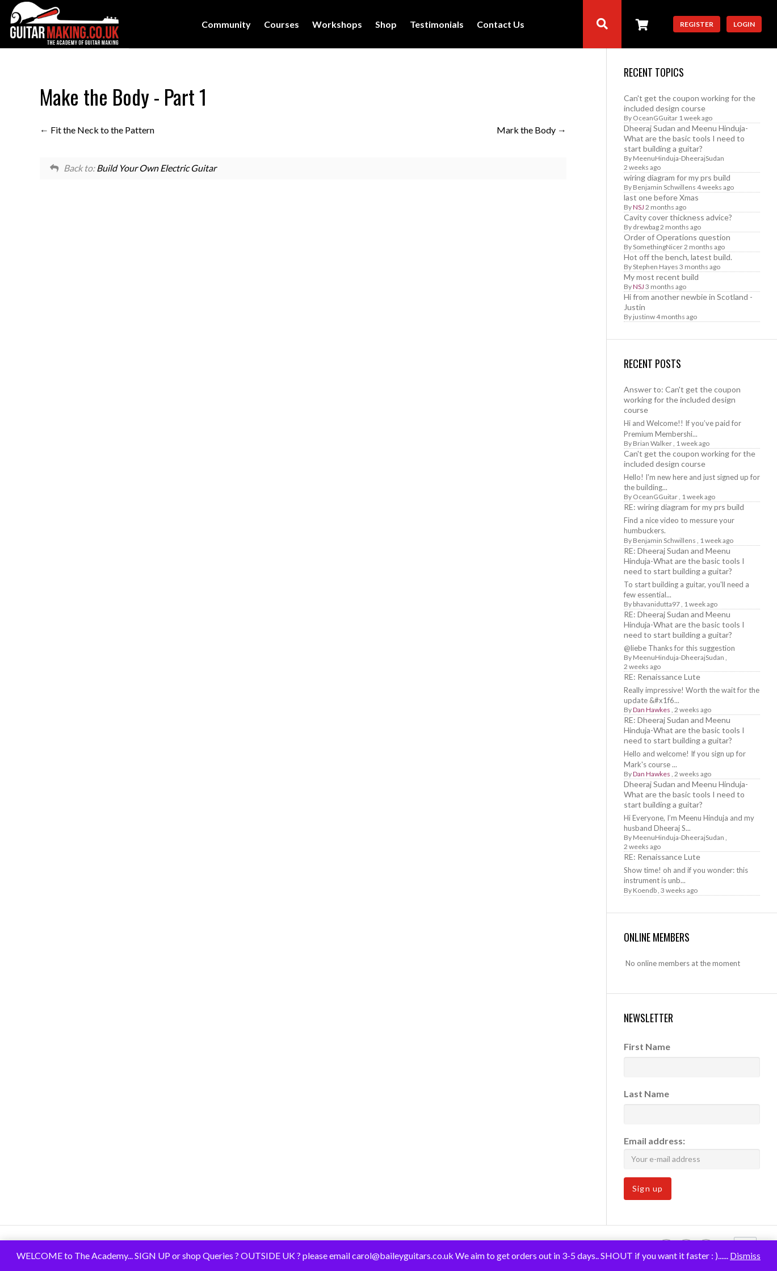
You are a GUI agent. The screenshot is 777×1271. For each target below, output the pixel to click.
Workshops (337, 25)
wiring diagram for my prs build (677, 177)
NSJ (638, 207)
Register (696, 24)
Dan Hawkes (651, 709)
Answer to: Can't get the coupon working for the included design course (682, 399)
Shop (386, 25)
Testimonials (437, 25)
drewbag (646, 227)
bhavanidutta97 (656, 604)
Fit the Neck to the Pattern (97, 129)
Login (744, 24)
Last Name (646, 1093)
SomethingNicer (658, 247)
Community (226, 25)
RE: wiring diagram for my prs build (684, 507)
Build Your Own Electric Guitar (156, 167)
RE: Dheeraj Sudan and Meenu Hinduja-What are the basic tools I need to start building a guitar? (684, 561)
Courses (281, 25)
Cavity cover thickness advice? (678, 217)
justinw (644, 316)
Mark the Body (531, 129)
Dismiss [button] (745, 1255)
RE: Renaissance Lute (662, 677)
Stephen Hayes (655, 266)
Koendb (645, 890)
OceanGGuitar (655, 118)
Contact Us (500, 25)
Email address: (692, 1152)
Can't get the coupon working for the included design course (689, 103)
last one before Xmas (661, 197)
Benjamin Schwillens (664, 187)
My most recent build (661, 277)
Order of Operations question (677, 237)
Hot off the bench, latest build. (678, 257)
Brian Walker (652, 443)
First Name (647, 1046)
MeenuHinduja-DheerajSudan (678, 158)
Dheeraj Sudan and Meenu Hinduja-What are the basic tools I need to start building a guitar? (686, 138)
